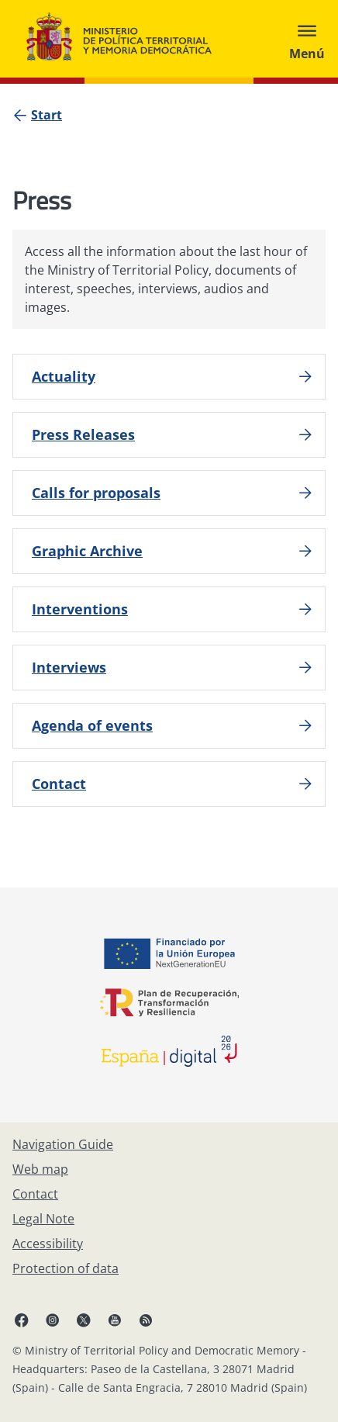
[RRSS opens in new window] (145, 1319)
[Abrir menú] (306, 38)
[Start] (46, 115)
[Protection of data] (65, 1268)
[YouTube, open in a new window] (114, 1319)
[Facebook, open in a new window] (21, 1319)
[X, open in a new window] (83, 1319)
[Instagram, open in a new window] (52, 1319)
